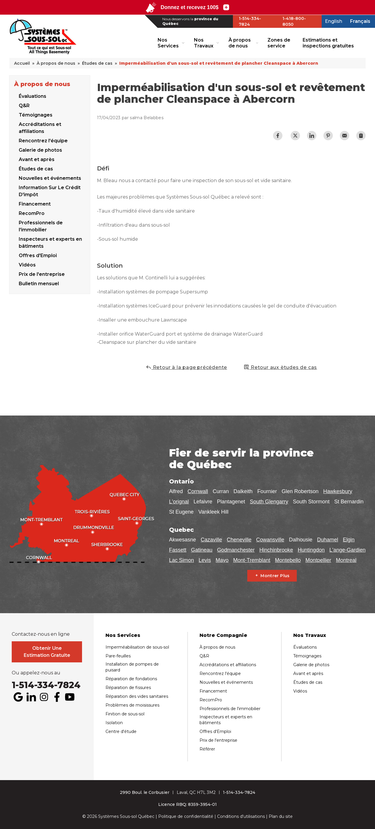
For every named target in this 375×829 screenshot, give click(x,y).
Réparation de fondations (131, 678)
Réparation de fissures (128, 687)
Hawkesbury (337, 491)
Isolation (114, 722)
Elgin (348, 540)
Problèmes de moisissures (132, 705)
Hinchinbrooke (276, 550)
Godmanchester (236, 550)
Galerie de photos (40, 149)
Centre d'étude (121, 731)
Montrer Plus (274, 575)
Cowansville (270, 540)
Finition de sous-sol (124, 714)
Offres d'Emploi (38, 254)
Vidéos (300, 691)
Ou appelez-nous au (36, 673)
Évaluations (32, 95)
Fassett (177, 550)
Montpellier (318, 560)
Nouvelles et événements (50, 177)
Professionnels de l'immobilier (41, 225)
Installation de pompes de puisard (132, 667)
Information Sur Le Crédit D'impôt (50, 190)
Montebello (288, 560)
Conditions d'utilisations (241, 816)
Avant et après (36, 158)
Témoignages (35, 114)
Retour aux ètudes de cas (280, 367)
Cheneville (239, 540)
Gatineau (201, 550)
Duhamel (327, 540)
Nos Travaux (203, 42)
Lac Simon (181, 560)
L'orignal (179, 502)
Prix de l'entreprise (218, 740)
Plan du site (281, 816)
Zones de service (278, 42)
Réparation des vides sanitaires (136, 696)
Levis (205, 560)
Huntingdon (311, 550)
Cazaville (211, 540)
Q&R (24, 104)
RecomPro (32, 212)
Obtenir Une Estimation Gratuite (47, 651)
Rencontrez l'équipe (43, 140)
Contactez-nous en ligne (41, 634)
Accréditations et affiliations (40, 127)
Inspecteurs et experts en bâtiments (50, 241)
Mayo (222, 560)
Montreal (346, 560)
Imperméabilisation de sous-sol (137, 647)
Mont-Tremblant (251, 560)
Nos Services (168, 42)
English (333, 21)
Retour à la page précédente (186, 367)
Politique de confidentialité (185, 816)
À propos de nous (240, 42)
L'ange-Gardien (347, 550)
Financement (35, 203)
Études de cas (36, 168)
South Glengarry (269, 502)
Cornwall (198, 491)
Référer (207, 749)
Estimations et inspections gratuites (328, 42)
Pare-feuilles (118, 656)
